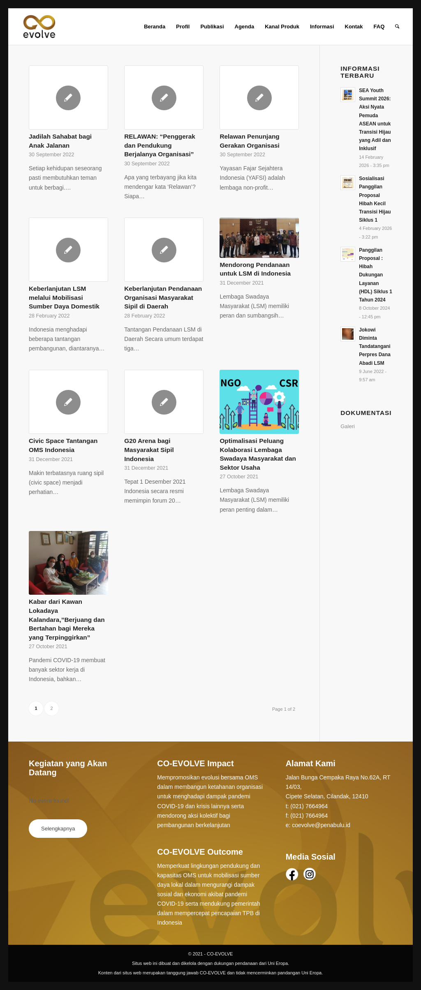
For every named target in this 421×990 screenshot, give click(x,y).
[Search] (397, 27)
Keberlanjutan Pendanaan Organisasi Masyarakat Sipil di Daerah (163, 297)
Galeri (347, 426)
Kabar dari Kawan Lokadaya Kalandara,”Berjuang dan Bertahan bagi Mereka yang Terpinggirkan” (67, 619)
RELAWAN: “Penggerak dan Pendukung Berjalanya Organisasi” (159, 145)
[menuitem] (155, 27)
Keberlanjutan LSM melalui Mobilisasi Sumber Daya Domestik (64, 297)
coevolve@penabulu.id (321, 825)
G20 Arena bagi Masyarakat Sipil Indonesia (149, 449)
